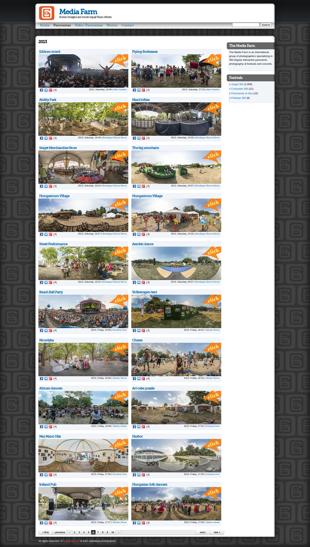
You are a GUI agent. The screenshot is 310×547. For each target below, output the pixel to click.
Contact (127, 25)
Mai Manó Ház (50, 436)
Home (45, 25)
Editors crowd (49, 52)
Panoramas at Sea (242, 93)
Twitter (46, 90)
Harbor (137, 436)
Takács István (120, 426)
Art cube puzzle (143, 388)
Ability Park (47, 100)
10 (113, 532)
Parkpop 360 (238, 97)
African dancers (50, 388)
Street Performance (53, 244)
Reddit (55, 90)
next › (203, 532)
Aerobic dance (142, 244)
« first (45, 532)
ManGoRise (140, 100)
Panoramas (62, 25)
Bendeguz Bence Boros (114, 137)
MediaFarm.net (70, 540)
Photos (112, 25)
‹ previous (59, 532)
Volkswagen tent (144, 292)
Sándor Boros (213, 330)
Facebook (41, 90)
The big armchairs (145, 148)
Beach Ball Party (50, 292)
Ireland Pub (47, 484)
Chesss (137, 340)
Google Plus (50, 90)
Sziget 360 (237, 84)
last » (217, 532)
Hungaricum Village (54, 196)
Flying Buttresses (144, 52)
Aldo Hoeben (120, 89)
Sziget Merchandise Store (58, 148)
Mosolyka (46, 340)
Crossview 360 (239, 88)
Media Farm (78, 12)
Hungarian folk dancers (149, 484)
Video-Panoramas (89, 25)
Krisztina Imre (120, 330)
